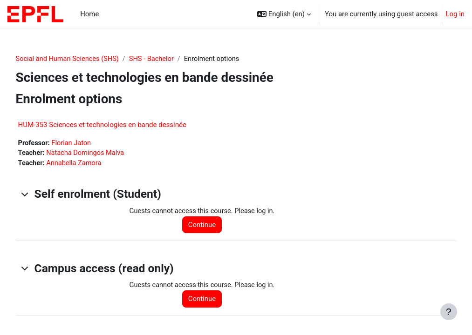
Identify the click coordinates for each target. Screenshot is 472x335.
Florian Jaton (90, 143)
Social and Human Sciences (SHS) (86, 59)
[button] (284, 14)
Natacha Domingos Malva (104, 154)
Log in (455, 14)
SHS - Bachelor (172, 59)
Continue (212, 226)
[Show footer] (448, 311)
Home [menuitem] (89, 14)
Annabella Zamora (92, 164)
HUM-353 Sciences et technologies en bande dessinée (119, 125)
